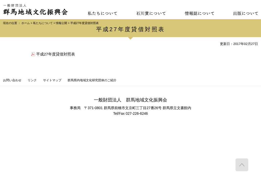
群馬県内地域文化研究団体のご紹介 (92, 80)
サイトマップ (52, 80)
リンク (32, 80)
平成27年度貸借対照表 (55, 54)
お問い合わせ (12, 80)
